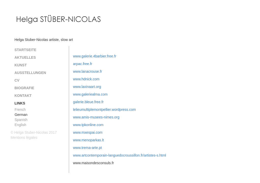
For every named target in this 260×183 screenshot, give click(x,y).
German (20, 115)
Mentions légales (24, 137)
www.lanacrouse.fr (87, 71)
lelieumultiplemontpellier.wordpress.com (104, 110)
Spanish (20, 120)
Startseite (25, 50)
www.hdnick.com (86, 79)
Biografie (24, 88)
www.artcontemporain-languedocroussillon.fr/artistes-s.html (119, 155)
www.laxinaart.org (87, 87)
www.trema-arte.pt (87, 148)
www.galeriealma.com (90, 94)
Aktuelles (25, 57)
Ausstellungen (30, 73)
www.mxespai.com (88, 132)
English (20, 125)
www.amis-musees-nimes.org (96, 117)
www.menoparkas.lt (88, 140)
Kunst (20, 65)
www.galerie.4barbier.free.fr (94, 56)
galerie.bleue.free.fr (88, 102)
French (20, 110)
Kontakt (22, 96)
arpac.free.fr (82, 64)
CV (16, 80)
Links (19, 103)
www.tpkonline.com (88, 125)
